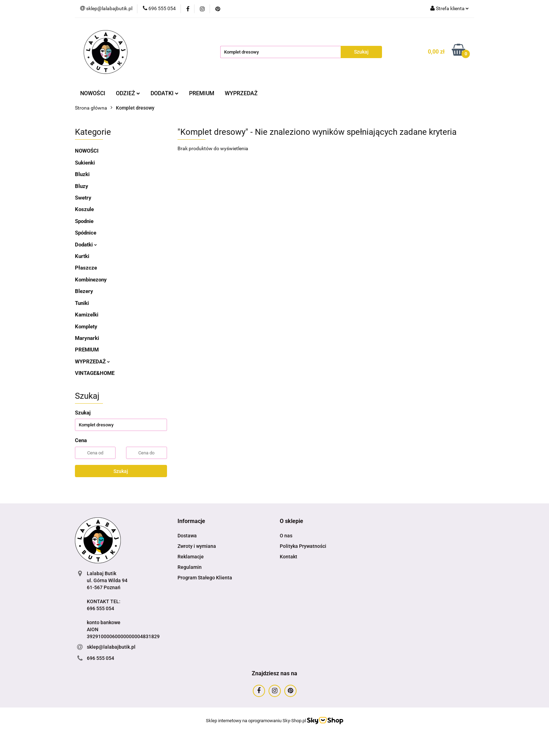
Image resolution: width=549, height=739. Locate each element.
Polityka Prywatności (303, 546)
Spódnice (85, 233)
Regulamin (190, 567)
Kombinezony (91, 280)
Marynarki (87, 338)
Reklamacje (191, 556)
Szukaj (120, 471)
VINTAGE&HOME (94, 373)
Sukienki (85, 163)
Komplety (86, 326)
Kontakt (288, 556)
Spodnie (84, 221)
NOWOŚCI (92, 93)
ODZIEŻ (128, 93)
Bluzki (82, 174)
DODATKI (165, 93)
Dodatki (86, 245)
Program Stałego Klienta (205, 577)
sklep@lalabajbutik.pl (111, 647)
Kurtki (82, 256)
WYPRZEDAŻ (241, 93)
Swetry (83, 198)
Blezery (84, 291)
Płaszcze (86, 268)
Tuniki (82, 303)
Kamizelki (86, 315)
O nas (286, 535)
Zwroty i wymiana (197, 546)
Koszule (84, 209)
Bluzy (81, 186)
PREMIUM (201, 93)
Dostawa (187, 535)
